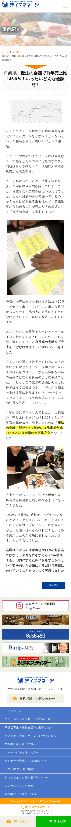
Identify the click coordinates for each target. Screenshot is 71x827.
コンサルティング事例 (19, 785)
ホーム (5, 52)
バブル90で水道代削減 (19, 769)
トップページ (13, 710)
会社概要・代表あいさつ (20, 794)
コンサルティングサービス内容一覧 (28, 719)
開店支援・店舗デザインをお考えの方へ (30, 735)
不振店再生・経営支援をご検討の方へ (29, 727)
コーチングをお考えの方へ (22, 752)
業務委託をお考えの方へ (20, 744)
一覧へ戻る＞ (53, 585)
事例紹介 (18, 52)
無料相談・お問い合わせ (37, 698)
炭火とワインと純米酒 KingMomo (27, 777)
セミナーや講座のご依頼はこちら (26, 760)
